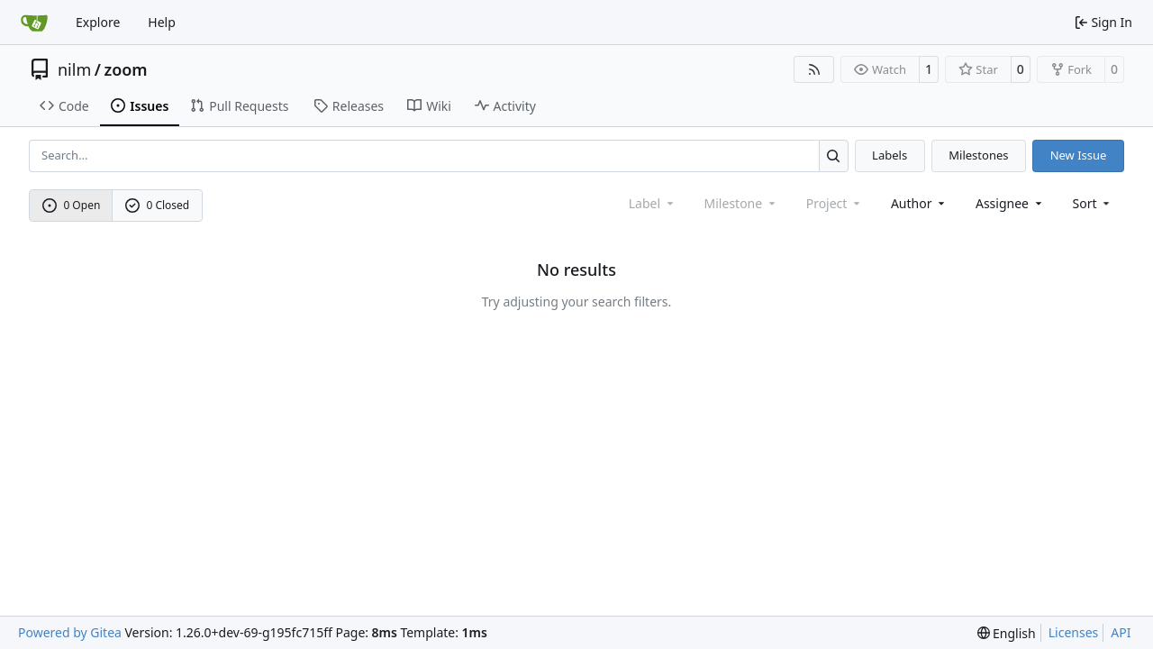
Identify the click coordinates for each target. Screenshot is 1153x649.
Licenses (1074, 632)
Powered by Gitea (70, 632)
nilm (74, 69)
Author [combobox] (919, 203)
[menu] (1093, 203)
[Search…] (834, 155)
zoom (125, 69)
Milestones (978, 155)
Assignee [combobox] (1010, 203)
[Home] (34, 22)
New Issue (1078, 155)
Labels (889, 155)
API (1120, 632)
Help (162, 22)
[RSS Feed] (814, 69)
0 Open (71, 205)
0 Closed (157, 205)
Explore (98, 22)
